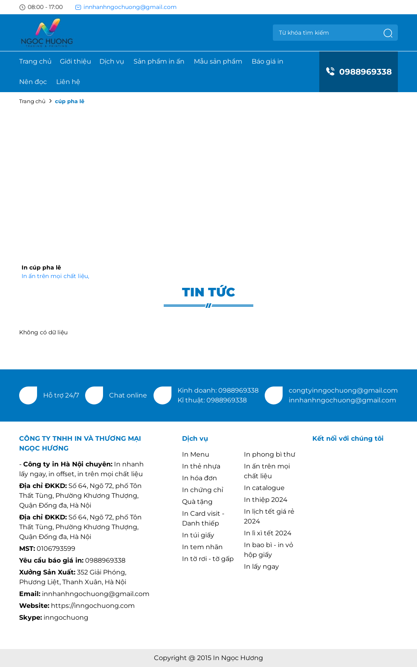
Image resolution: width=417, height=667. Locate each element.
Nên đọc (33, 82)
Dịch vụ (111, 61)
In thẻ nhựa (201, 466)
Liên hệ (68, 82)
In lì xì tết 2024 (268, 533)
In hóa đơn (199, 478)
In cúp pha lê (41, 267)
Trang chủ (35, 61)
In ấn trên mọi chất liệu (55, 276)
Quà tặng (197, 502)
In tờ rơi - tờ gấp (208, 559)
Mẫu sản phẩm (218, 61)
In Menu (195, 454)
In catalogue (264, 488)
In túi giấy (198, 535)
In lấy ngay (261, 566)
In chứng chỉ (202, 490)
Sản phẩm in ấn (159, 61)
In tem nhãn (202, 547)
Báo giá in (267, 61)
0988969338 (358, 72)
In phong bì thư (269, 454)
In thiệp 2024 (266, 500)
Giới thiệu (75, 61)
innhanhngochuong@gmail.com (126, 7)
